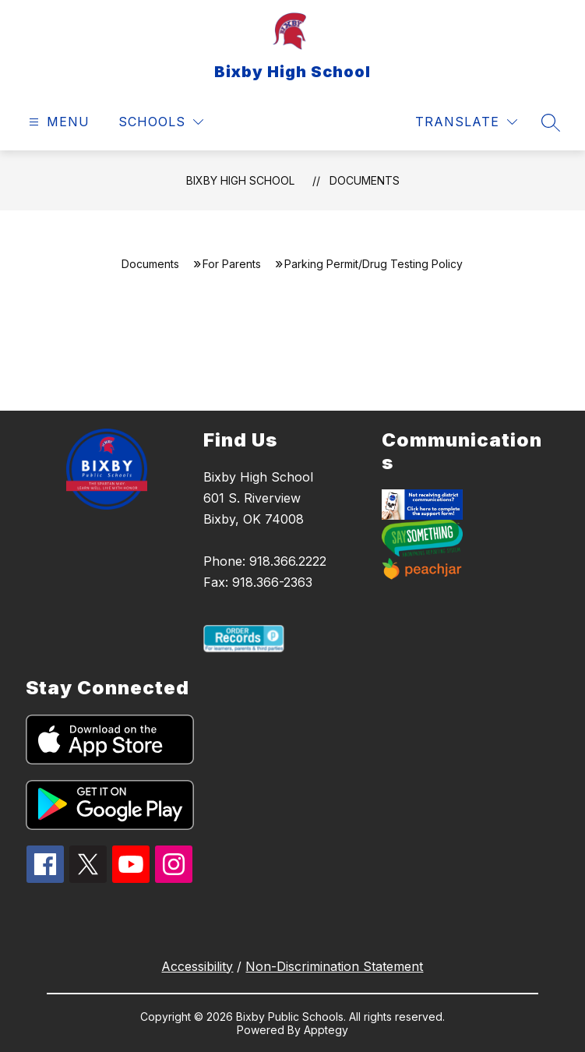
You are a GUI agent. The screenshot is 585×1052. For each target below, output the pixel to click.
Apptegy (326, 1029)
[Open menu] (57, 122)
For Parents (232, 263)
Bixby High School (240, 180)
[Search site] (550, 122)
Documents (365, 180)
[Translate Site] (466, 122)
